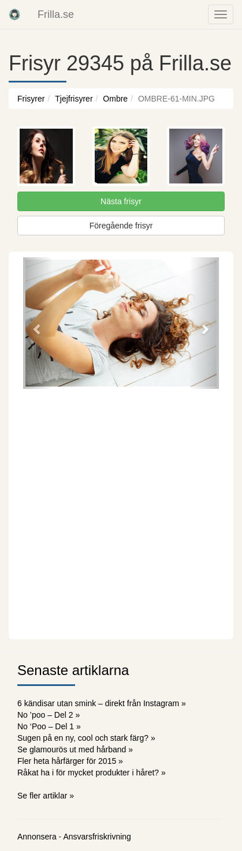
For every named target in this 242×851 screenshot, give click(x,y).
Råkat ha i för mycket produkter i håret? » (91, 772)
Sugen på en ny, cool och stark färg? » (86, 738)
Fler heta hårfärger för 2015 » (70, 761)
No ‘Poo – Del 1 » (49, 726)
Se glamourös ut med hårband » (75, 749)
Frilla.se (56, 14)
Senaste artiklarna (73, 670)
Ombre (115, 98)
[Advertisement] (121, 512)
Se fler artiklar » (45, 795)
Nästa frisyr (121, 201)
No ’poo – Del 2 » (48, 714)
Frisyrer (30, 98)
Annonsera (37, 836)
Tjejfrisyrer (73, 98)
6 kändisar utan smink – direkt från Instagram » (101, 703)
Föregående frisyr (121, 225)
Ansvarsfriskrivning (97, 836)
